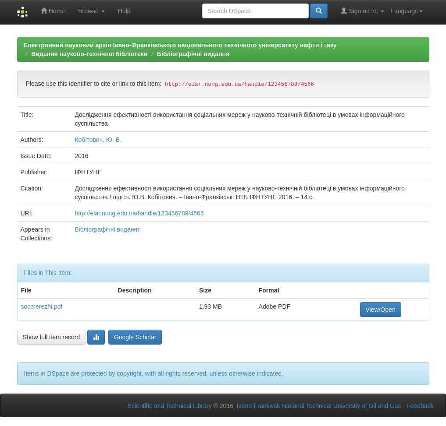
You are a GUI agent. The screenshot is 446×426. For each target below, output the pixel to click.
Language (406, 10)
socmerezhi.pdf (42, 306)
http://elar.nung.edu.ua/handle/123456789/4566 (139, 213)
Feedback (420, 405)
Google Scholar (135, 337)
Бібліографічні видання (193, 53)
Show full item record (51, 337)
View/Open (381, 309)
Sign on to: (362, 10)
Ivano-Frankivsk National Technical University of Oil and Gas (319, 405)
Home (53, 10)
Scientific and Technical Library (170, 405)
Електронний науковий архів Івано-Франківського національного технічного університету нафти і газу (180, 45)
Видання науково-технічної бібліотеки (89, 53)
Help (124, 10)
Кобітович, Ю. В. (98, 139)
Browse (91, 10)
